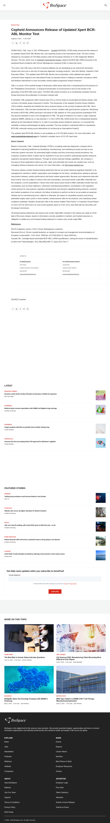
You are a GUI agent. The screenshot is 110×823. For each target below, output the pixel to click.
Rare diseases (10, 537)
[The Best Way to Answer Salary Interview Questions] (29, 638)
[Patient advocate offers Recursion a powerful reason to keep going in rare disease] (101, 541)
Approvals (8, 439)
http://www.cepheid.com (74, 165)
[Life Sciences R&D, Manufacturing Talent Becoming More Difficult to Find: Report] (81, 638)
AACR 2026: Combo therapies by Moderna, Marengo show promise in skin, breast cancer (34, 554)
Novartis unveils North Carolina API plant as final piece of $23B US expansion (30, 394)
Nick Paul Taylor (9, 396)
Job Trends (61, 654)
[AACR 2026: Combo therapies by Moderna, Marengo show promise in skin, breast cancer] (101, 555)
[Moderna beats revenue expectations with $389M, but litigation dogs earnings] (101, 410)
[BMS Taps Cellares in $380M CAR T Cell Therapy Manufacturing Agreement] (81, 680)
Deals (6, 522)
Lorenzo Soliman (27, 660)
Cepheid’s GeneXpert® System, (49, 60)
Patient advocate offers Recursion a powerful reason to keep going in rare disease (32, 539)
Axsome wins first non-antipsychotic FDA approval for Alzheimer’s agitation (30, 441)
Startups (8, 508)
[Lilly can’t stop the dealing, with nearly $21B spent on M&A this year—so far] (101, 527)
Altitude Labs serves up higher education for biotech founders (25, 511)
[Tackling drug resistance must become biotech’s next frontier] (101, 498)
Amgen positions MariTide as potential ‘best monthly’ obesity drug (26, 427)
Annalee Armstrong (10, 411)
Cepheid (54, 50)
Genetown (8, 654)
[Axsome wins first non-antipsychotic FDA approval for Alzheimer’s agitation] (101, 443)
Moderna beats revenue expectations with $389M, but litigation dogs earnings (30, 408)
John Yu (6, 499)
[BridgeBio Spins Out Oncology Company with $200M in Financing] (29, 680)
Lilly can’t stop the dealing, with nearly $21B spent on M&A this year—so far (30, 525)
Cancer (7, 551)
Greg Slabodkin (77, 662)
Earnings (8, 405)
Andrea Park (8, 556)
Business (8, 696)
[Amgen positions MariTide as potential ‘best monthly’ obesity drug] (101, 429)
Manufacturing (10, 391)
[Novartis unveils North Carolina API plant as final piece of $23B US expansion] (101, 395)
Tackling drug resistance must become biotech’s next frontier (25, 496)
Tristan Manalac (9, 429)
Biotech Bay (15, 25)
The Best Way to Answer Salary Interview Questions (24, 657)
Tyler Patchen (25, 703)
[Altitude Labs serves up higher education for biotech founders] (101, 512)
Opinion (7, 494)
